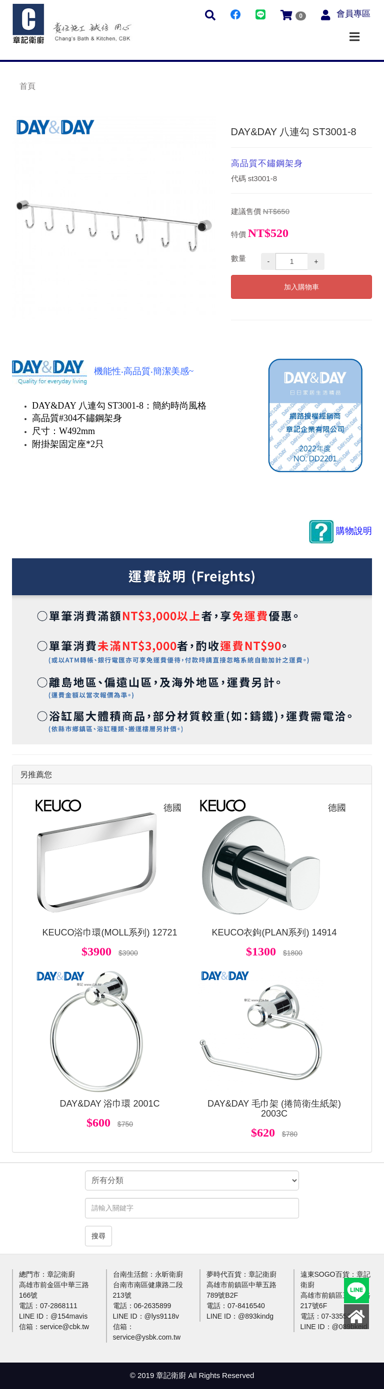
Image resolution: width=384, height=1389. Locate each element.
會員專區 (353, 13)
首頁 (28, 86)
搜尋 (99, 1236)
